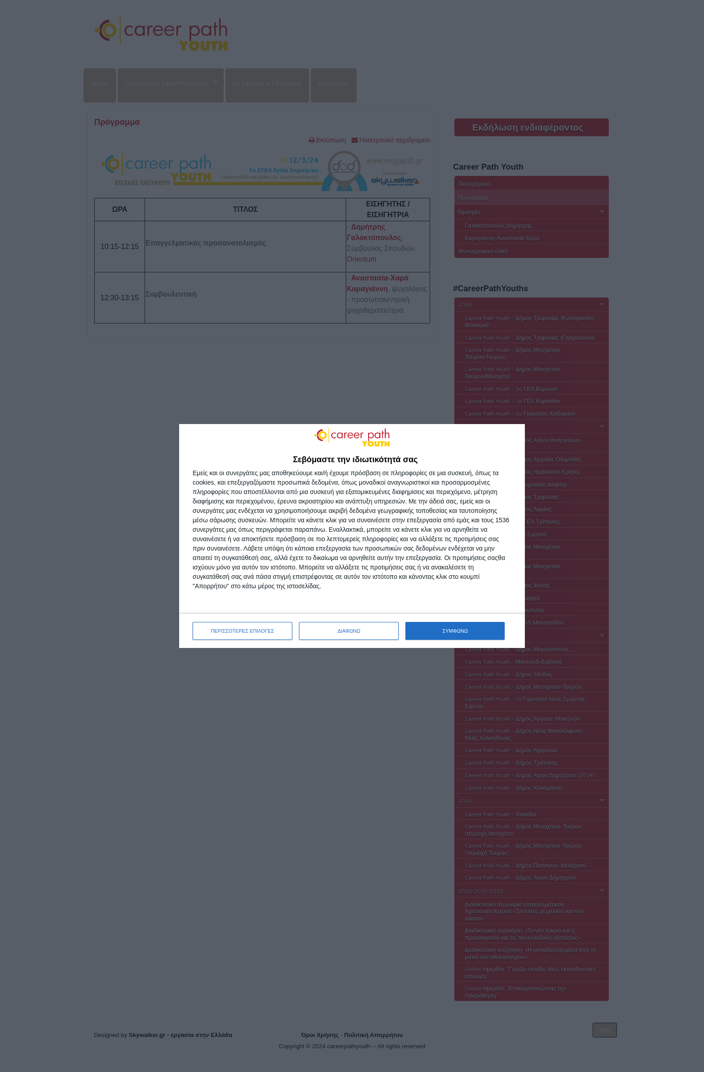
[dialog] (352, 536)
